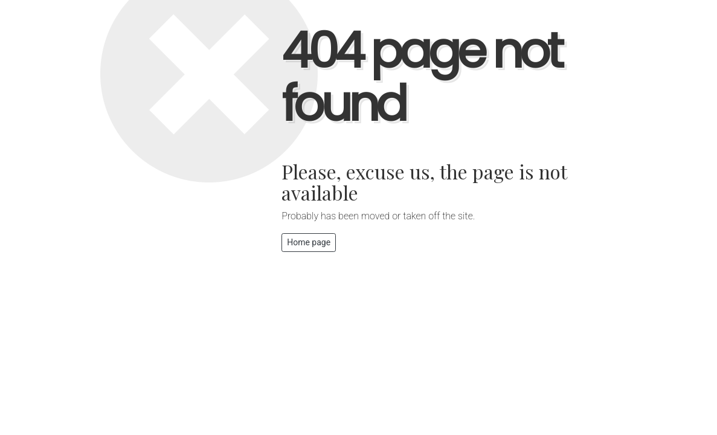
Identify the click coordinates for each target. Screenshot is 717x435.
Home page (308, 242)
